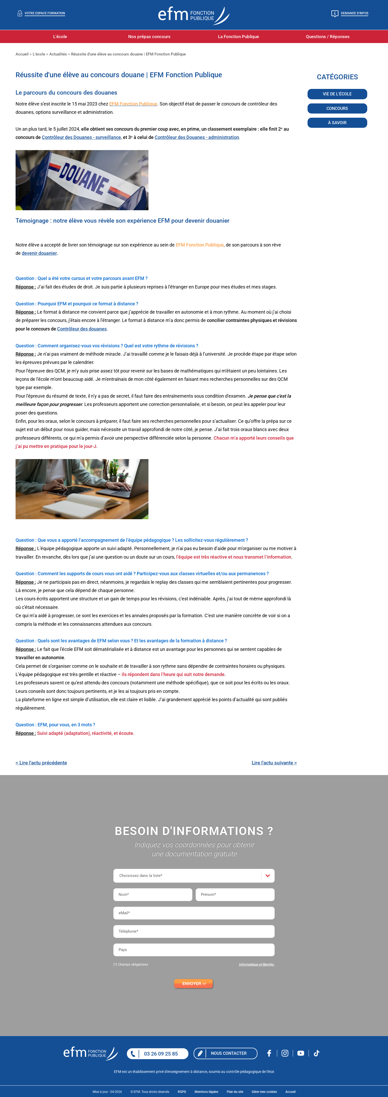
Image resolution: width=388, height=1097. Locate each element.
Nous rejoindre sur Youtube (301, 1053)
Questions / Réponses (328, 36)
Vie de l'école (337, 94)
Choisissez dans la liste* (140, 875)
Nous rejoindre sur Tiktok (316, 1053)
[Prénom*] (235, 894)
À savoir (337, 123)
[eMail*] (193, 913)
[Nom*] (152, 894)
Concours (337, 109)
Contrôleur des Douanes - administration (197, 137)
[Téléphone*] (193, 931)
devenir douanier (39, 253)
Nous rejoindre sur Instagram (285, 1053)
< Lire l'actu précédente (41, 763)
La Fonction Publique (238, 36)
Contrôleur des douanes (82, 329)
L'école (60, 36)
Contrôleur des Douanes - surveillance (81, 137)
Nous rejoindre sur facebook (269, 1053)
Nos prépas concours (149, 36)
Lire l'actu (274, 763)
